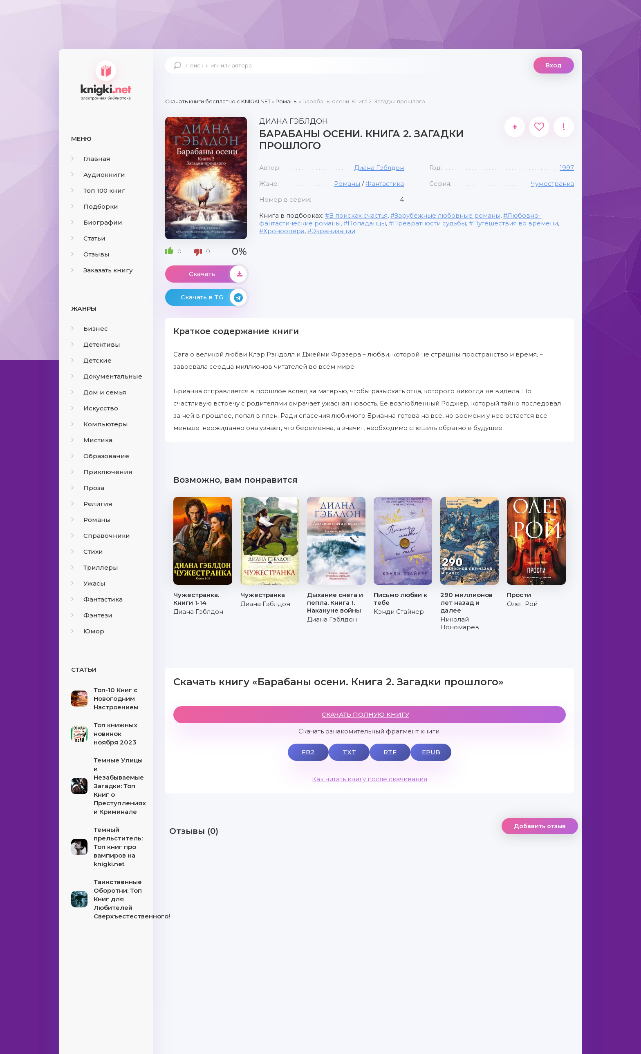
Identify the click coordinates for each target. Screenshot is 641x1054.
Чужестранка (552, 183)
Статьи (88, 238)
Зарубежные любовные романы (447, 215)
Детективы (95, 344)
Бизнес (89, 328)
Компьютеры (99, 424)
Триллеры (94, 567)
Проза (87, 488)
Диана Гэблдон (379, 168)
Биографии (96, 222)
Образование (100, 456)
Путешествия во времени (515, 223)
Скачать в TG (214, 297)
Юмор (87, 631)
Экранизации (333, 231)
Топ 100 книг (98, 190)
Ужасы (88, 583)
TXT (349, 752)
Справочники (100, 535)
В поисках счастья (358, 215)
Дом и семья (98, 392)
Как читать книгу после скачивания (369, 779)
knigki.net (106, 79)
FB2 (308, 752)
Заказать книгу (102, 270)
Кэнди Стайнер (399, 611)
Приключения (101, 472)
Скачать (218, 274)
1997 (567, 168)
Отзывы (90, 254)
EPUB (431, 752)
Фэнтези (91, 615)
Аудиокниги (98, 174)
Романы (91, 520)
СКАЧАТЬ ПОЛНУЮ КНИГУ (365, 714)
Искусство (94, 408)
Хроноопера (284, 231)
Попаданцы (366, 223)
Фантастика (97, 599)
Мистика (91, 440)
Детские (91, 360)
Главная (90, 159)
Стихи (87, 551)
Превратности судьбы (429, 223)
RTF (390, 752)
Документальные (106, 376)
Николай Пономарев (459, 623)
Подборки (94, 206)
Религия (91, 504)
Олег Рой (522, 604)
